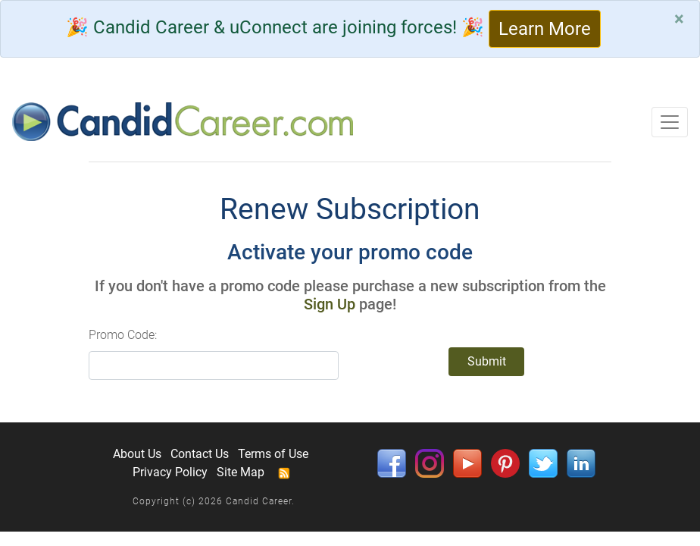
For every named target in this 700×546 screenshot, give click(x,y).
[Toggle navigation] (670, 122)
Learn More (544, 28)
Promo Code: (123, 335)
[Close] (679, 19)
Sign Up (329, 304)
